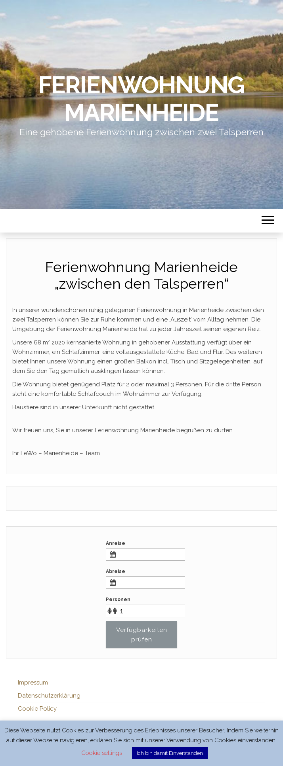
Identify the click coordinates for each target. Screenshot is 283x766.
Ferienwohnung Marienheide (141, 99)
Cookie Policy (37, 708)
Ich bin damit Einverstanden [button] (170, 753)
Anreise (115, 543)
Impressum (33, 682)
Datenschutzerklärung (49, 695)
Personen (118, 599)
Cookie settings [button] (101, 753)
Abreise (115, 571)
